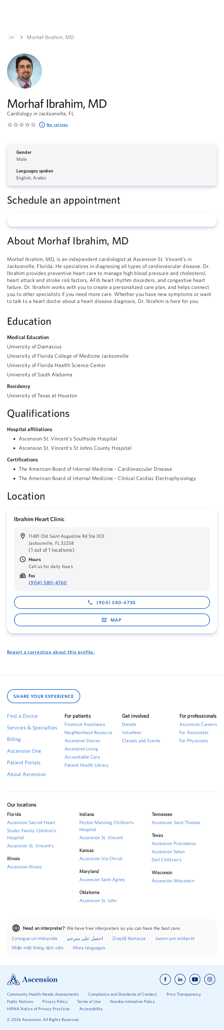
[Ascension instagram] (209, 979)
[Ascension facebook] (165, 979)
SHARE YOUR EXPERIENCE (43, 696)
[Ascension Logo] (59, 979)
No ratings (53, 124)
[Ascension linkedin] (180, 979)
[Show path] (11, 37)
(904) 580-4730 (111, 602)
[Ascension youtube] (195, 979)
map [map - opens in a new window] (111, 620)
